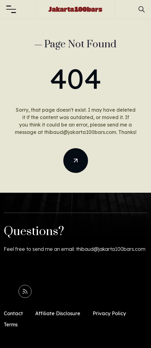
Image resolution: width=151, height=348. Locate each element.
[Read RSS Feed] (25, 291)
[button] (11, 9)
